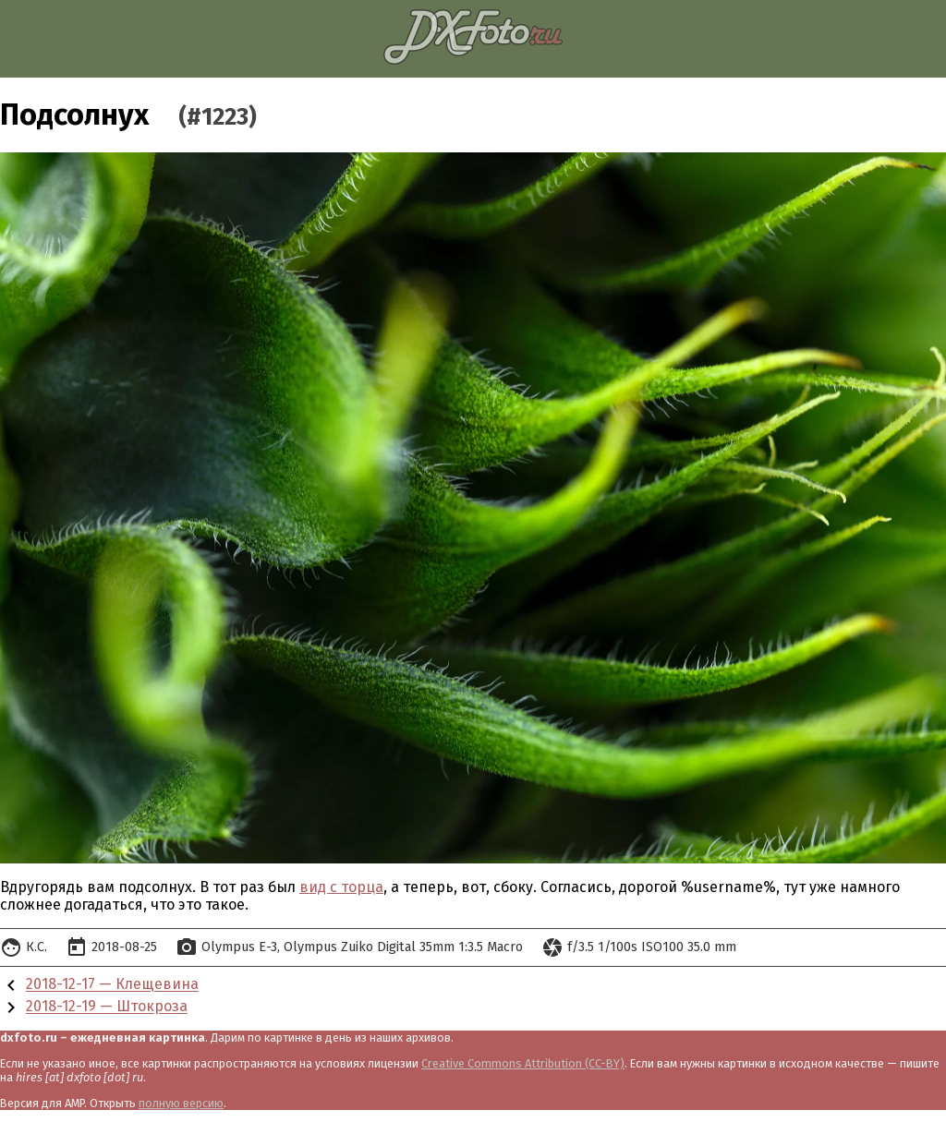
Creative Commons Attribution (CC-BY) (523, 1063)
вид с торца (341, 887)
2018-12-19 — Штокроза (107, 1007)
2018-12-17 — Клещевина (112, 985)
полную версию (181, 1103)
